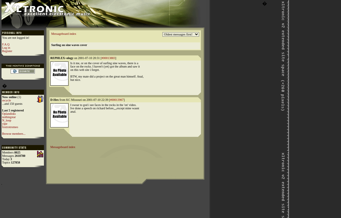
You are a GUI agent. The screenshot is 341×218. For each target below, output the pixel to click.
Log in (6, 47)
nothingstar (9, 117)
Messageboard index (63, 33)
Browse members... (13, 133)
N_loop (6, 120)
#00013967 (117, 99)
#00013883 (108, 58)
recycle (6, 100)
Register (7, 51)
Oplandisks (9, 113)
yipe (4, 123)
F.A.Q (5, 44)
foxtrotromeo (10, 127)
